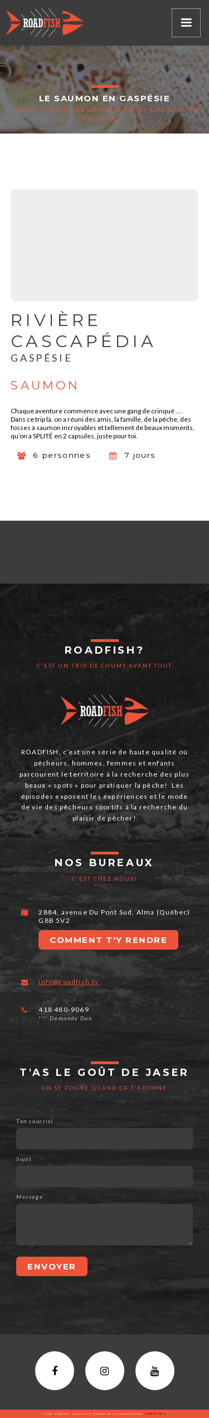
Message (29, 1196)
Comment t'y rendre (108, 940)
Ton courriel (34, 1121)
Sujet (24, 1158)
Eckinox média (155, 1413)
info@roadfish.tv (68, 981)
